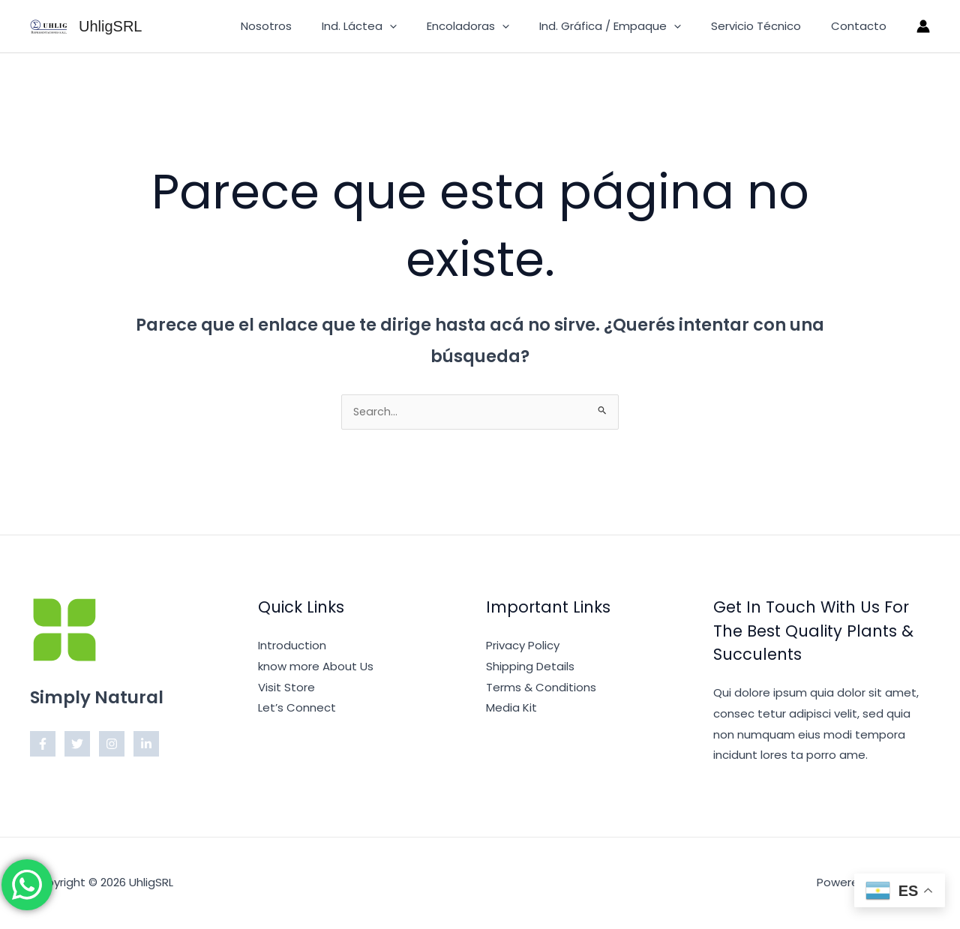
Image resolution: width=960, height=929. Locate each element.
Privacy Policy (523, 647)
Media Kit (511, 709)
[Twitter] (77, 745)
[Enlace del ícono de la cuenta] (923, 26)
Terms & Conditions (541, 689)
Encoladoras (494, 26)
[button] (423, 26)
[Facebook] (43, 745)
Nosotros (307, 26)
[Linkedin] (146, 745)
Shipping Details (530, 668)
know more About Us (316, 668)
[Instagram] (111, 745)
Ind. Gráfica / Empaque (629, 26)
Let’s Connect (297, 709)
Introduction (292, 647)
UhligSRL (110, 26)
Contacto (862, 26)
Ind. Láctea (393, 26)
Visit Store (286, 689)
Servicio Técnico (767, 26)
